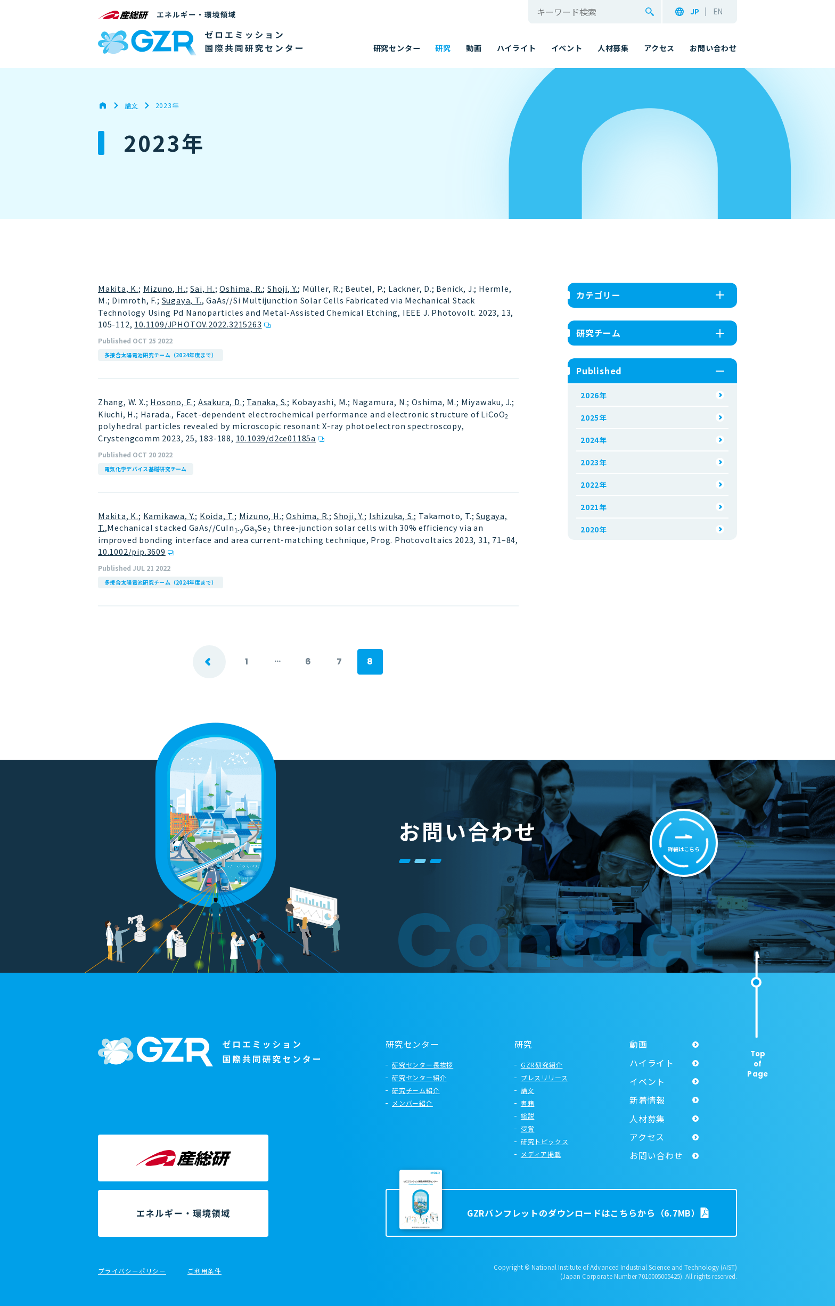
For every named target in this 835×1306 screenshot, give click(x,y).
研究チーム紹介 (416, 1090)
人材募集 (647, 1118)
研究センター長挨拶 (422, 1064)
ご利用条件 (204, 1271)
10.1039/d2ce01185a (276, 437)
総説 (528, 1115)
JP (694, 11)
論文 (528, 1090)
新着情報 (647, 1100)
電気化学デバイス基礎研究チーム (145, 469)
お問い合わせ (656, 1155)
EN (718, 11)
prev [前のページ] (209, 661)
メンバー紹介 (412, 1102)
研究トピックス (545, 1141)
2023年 (593, 462)
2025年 (593, 417)
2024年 (593, 439)
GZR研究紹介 (542, 1064)
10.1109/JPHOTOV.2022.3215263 (197, 324)
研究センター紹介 (419, 1077)
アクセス (647, 1136)
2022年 (593, 484)
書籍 (528, 1102)
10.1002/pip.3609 (132, 551)
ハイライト (651, 1062)
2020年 (593, 529)
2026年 (593, 395)
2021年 (593, 507)
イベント (647, 1081)
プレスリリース (544, 1077)
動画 (638, 1044)
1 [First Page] (247, 661)
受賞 (528, 1128)
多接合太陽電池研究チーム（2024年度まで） (160, 355)
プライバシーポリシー (132, 1271)
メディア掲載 (541, 1154)
